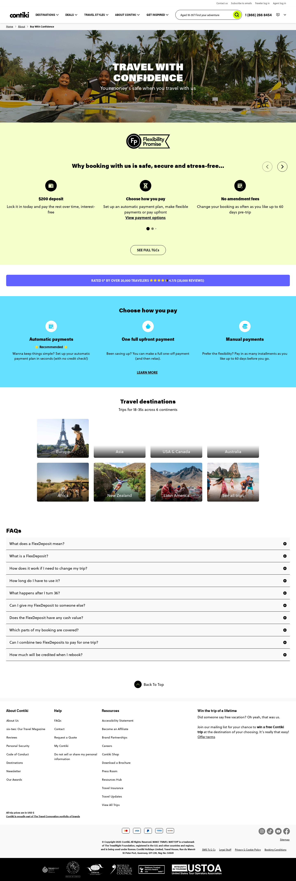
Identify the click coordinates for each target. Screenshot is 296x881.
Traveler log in (262, 3)
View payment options (145, 217)
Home (9, 26)
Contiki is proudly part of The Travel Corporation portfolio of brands (43, 816)
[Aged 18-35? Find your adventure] (208, 15)
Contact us (222, 3)
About (21, 26)
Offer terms (206, 737)
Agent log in (279, 3)
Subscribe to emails (241, 3)
